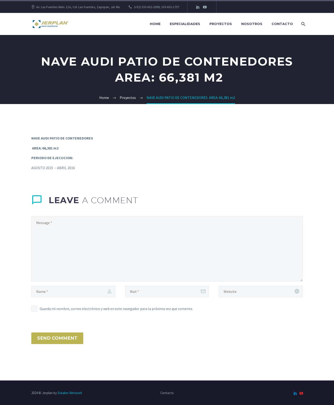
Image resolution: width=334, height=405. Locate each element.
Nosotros (251, 24)
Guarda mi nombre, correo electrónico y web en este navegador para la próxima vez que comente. (116, 308)
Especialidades (185, 24)
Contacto (282, 24)
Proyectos (220, 24)
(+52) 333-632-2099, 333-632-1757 (156, 7)
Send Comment (57, 338)
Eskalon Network (70, 393)
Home (155, 24)
